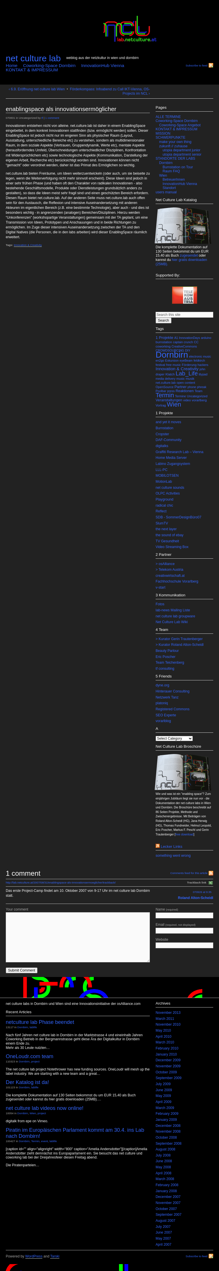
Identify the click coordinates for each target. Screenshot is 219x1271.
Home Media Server (171, 458)
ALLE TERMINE (168, 117)
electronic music (200, 356)
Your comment (17, 909)
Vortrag (161, 405)
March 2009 (165, 1108)
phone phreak (197, 387)
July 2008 (163, 1155)
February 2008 (167, 1185)
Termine (180, 396)
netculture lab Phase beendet (40, 1022)
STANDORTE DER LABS (175, 159)
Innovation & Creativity (28, 245)
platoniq (162, 703)
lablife (33, 1027)
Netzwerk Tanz (167, 697)
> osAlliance (165, 564)
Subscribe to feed (196, 65)
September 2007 (169, 1215)
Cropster (162, 434)
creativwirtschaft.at (170, 576)
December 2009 (168, 1060)
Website (184, 943)
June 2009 (164, 1090)
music (180, 378)
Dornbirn (166, 163)
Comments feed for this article (188, 873)
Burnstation (164, 428)
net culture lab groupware (175, 616)
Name (184, 912)
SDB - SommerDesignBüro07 (178, 517)
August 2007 (165, 1221)
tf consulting (165, 669)
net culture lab (33, 58)
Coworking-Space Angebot (180, 125)
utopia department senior (182, 154)
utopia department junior (181, 150)
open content (186, 382)
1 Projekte (164, 337)
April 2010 (163, 1037)
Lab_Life (187, 373)
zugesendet (189, 255)
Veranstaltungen (169, 400)
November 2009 (168, 1066)
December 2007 (168, 1197)
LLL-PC (161, 470)
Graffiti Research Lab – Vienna (179, 452)
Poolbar (161, 391)
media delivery (165, 378)
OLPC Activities (168, 493)
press (171, 391)
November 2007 (168, 1203)
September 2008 (169, 1144)
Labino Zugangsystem (173, 464)
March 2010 (165, 1042)
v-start (160, 587)
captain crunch (183, 342)
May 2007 (163, 1238)
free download (184, 834)
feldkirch (199, 360)
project (35, 1061)
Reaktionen (185, 391)
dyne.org (162, 685)
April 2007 (163, 1245)
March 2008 (165, 1179)
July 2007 (163, 1227)
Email (184, 928)
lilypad (203, 374)
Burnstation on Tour (178, 167)
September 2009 (169, 1078)
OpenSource (164, 387)
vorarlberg (199, 400)
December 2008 (168, 1126)
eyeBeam (186, 360)
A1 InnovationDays (187, 337)
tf (42, 117)
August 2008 (165, 1149)
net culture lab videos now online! (45, 1108)
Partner (181, 387)
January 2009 (166, 1120)
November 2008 (168, 1131)
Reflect (161, 511)
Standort (169, 188)
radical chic (164, 505)
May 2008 (163, 1167)
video (187, 400)
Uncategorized (197, 396)
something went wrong (173, 856)
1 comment (52, 117)
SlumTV (162, 523)
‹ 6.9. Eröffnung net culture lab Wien (37, 89)
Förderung (189, 365)
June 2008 (164, 1161)
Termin (165, 395)
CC (196, 342)
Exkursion (172, 360)
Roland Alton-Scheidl (195, 898)
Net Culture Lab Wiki (172, 622)
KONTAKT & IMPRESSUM (32, 69)
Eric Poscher (165, 657)
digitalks (162, 446)
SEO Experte (166, 715)
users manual (166, 192)
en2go (160, 360)
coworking (163, 346)
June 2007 (164, 1232)
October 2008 (166, 1137)
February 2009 (167, 1114)
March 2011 (165, 1019)
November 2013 (168, 1013)
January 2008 (166, 1191)
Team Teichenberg (170, 663)
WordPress (34, 1256)
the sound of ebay (170, 535)
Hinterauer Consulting (173, 691)
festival (160, 365)
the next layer (166, 529)
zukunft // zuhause (173, 146)
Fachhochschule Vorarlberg (177, 581)
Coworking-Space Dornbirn (49, 65)
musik (190, 378)
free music (173, 365)
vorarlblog (163, 721)
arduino (206, 337)
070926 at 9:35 (202, 892)
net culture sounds (170, 488)
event (44, 1141)
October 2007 (166, 1209)
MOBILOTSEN (167, 476)
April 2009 (163, 1102)
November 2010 (168, 1024)
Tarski (54, 1256)
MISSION (163, 133)
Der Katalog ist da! (27, 1082)
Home (12, 65)
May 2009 (163, 1096)
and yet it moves (168, 422)
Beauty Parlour (167, 651)
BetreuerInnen (174, 180)
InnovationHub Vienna (102, 65)
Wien (163, 175)
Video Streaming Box (172, 547)
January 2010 (166, 1054)
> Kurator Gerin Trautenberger (179, 639)
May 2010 (163, 1030)
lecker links (171, 846)
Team (199, 391)
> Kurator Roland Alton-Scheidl (180, 645)
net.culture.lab (166, 382)
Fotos (160, 604)
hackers (203, 365)
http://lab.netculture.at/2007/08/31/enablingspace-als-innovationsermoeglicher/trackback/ (61, 882)
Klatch (170, 374)
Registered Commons (173, 709)
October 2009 (166, 1072)
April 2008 (163, 1173)
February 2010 (167, 1048)
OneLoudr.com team (29, 1056)
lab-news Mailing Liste (173, 610)
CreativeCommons (184, 346)
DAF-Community (169, 440)
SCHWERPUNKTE (170, 138)
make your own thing (175, 142)
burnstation (164, 342)
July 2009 (163, 1084)
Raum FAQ (171, 171)
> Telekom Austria (169, 570)
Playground (164, 499)
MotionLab (164, 482)
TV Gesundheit (167, 541)
